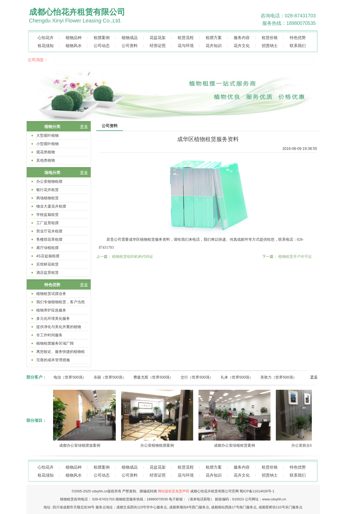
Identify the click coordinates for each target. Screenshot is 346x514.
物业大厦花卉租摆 (51, 206)
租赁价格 (270, 37)
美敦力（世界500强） (278, 377)
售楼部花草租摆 (49, 239)
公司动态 (102, 45)
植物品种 (74, 37)
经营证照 (158, 45)
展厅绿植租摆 (47, 248)
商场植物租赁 (47, 198)
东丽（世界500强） (110, 377)
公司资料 (130, 45)
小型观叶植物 (47, 144)
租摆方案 (214, 37)
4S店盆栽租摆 (47, 256)
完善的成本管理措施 (53, 360)
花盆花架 (158, 37)
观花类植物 (45, 152)
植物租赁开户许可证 (295, 256)
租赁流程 (186, 37)
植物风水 (74, 45)
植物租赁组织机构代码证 (132, 256)
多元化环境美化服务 (53, 318)
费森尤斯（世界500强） (153, 377)
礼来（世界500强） (237, 377)
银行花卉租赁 (47, 190)
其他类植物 (45, 160)
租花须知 (46, 45)
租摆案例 (102, 37)
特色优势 (298, 37)
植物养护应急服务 (51, 310)
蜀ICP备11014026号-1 (257, 491)
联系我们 (298, 45)
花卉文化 (242, 45)
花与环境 (186, 45)
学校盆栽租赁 (47, 214)
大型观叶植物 (47, 135)
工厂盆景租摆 (47, 223)
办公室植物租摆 (49, 181)
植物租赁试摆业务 (51, 293)
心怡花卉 (46, 37)
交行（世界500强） (197, 377)
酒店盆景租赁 (47, 272)
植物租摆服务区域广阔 (55, 343)
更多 (84, 126)
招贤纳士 (270, 45)
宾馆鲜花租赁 (47, 264)
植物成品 (130, 37)
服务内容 (242, 37)
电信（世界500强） (70, 377)
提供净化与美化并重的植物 (58, 327)
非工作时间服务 (49, 335)
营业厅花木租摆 (49, 231)
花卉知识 (214, 45)
